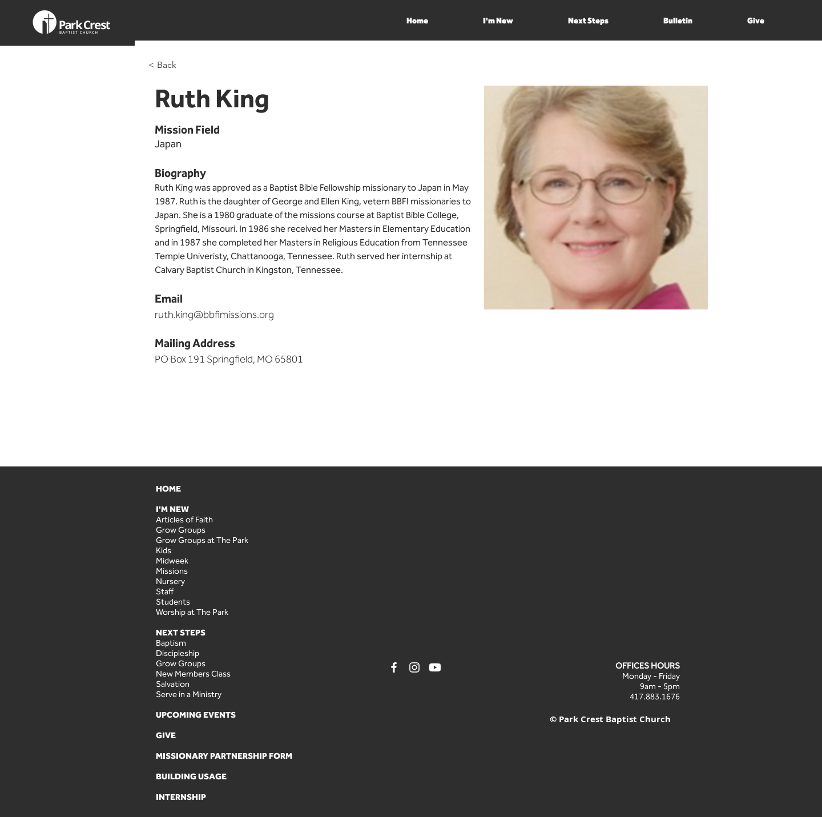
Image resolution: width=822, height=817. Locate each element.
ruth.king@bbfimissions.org (214, 314)
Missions (172, 571)
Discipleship (177, 653)
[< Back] (171, 65)
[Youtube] (435, 667)
